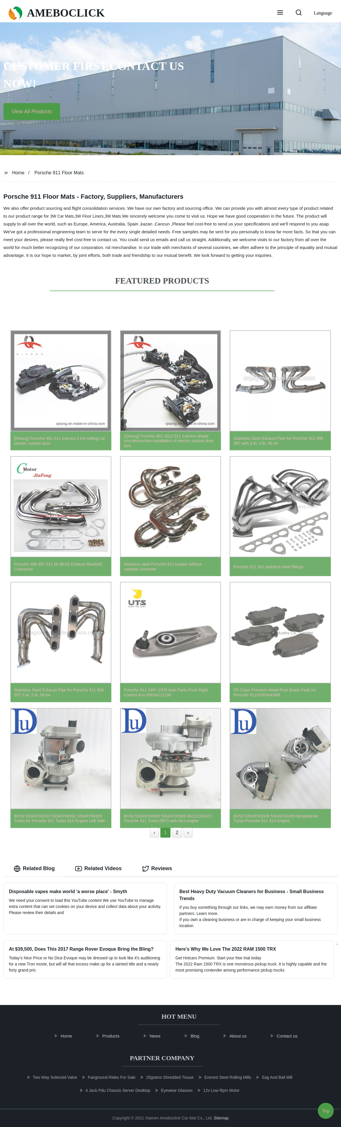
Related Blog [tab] (34, 868)
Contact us (292, 1035)
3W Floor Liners (89, 216)
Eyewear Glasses (171, 1090)
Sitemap (221, 1118)
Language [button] (323, 12)
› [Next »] (188, 832)
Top (325, 1109)
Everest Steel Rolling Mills (222, 1077)
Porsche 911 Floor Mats (59, 172)
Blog (200, 1035)
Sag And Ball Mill (271, 1077)
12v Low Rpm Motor (216, 1090)
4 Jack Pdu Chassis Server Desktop (112, 1090)
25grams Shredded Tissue (164, 1077)
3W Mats (113, 216)
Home (18, 172)
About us (243, 1035)
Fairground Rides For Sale (106, 1077)
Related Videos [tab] (98, 868)
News (160, 1035)
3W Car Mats (62, 216)
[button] (280, 13)
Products (116, 1035)
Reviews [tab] (157, 868)
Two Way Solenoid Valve (49, 1077)
